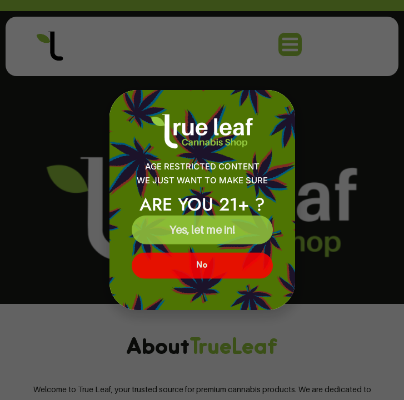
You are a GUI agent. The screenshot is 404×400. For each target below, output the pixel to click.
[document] (202, 200)
